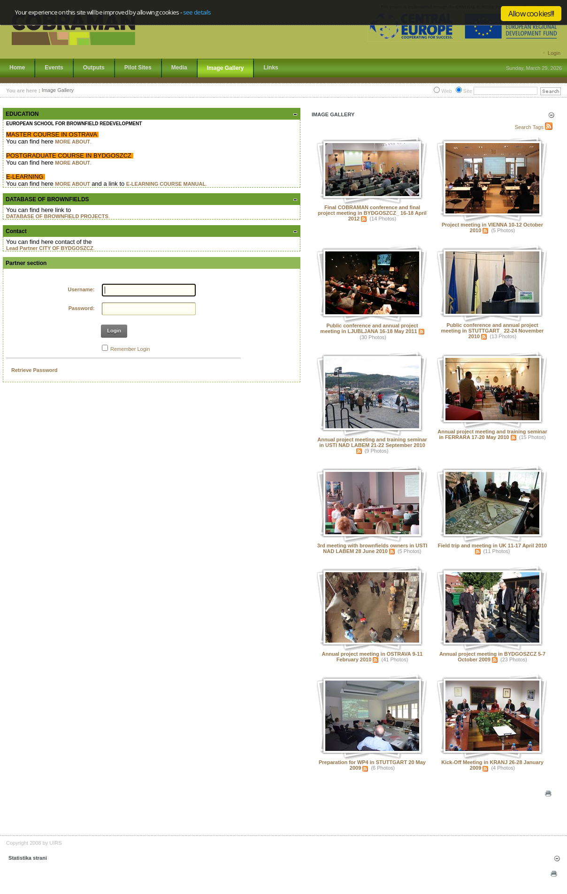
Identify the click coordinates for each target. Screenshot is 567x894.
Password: (82, 308)
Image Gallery (58, 90)
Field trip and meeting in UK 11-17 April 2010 (492, 545)
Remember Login (130, 349)
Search (523, 127)
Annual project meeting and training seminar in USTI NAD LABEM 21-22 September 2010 (372, 442)
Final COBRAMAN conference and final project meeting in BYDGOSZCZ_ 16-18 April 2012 (372, 213)
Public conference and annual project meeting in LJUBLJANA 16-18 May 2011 (369, 328)
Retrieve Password (34, 370)
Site (467, 91)
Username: (81, 289)
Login (554, 53)
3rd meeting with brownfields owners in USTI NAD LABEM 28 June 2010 (372, 548)
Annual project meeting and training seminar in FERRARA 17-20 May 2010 (492, 434)
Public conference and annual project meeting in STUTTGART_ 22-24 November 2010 (492, 330)
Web (446, 91)
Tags (538, 127)
